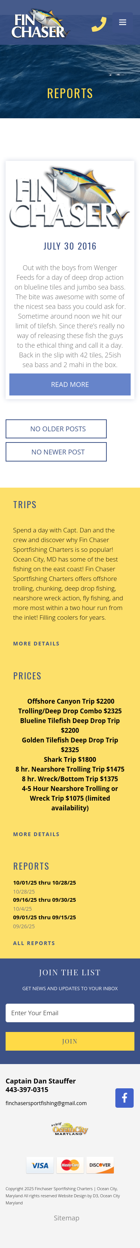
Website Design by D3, (79, 1195)
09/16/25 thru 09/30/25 (44, 899)
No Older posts (58, 428)
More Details (36, 643)
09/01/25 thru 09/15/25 (44, 917)
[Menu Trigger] (122, 22)
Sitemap (67, 1217)
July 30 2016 (70, 245)
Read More (70, 384)
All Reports (34, 943)
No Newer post (58, 451)
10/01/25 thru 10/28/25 (44, 882)
